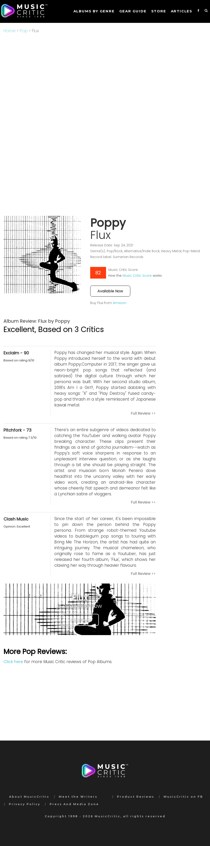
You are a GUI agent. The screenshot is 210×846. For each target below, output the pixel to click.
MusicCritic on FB (183, 796)
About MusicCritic (29, 796)
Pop (24, 31)
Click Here (79, 620)
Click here (13, 661)
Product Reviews (135, 796)
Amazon (119, 303)
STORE (158, 11)
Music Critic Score (137, 275)
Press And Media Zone (74, 804)
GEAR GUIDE (133, 11)
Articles (181, 11)
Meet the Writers (78, 796)
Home (9, 31)
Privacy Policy (24, 804)
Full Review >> (143, 413)
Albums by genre (94, 11)
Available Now (110, 291)
